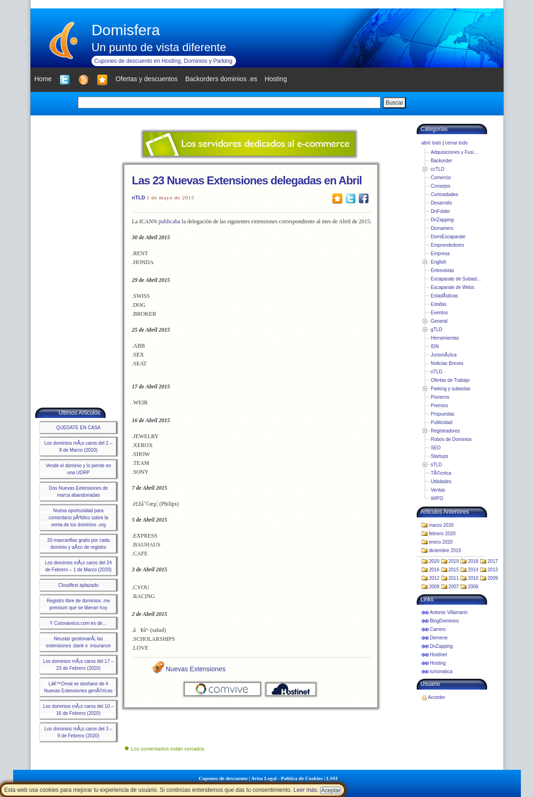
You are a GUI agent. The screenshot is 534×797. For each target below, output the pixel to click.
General (439, 321)
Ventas (438, 490)
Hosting (438, 663)
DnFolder (440, 211)
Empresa (440, 253)
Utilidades (441, 481)
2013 (493, 569)
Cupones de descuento (223, 778)
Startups (439, 456)
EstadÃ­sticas (444, 295)
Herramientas (445, 338)
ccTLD (437, 169)
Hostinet (438, 654)
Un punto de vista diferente (159, 47)
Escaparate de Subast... (456, 278)
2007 (454, 586)
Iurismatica (441, 671)
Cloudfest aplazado (78, 585)
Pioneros (440, 397)
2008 (434, 586)
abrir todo (431, 142)
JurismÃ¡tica (444, 354)
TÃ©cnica (441, 473)
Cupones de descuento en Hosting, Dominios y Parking (163, 61)
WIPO (437, 498)
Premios (439, 405)
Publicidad (441, 422)
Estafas (438, 304)
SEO (436, 447)
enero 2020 (441, 542)
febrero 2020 (442, 533)
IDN (435, 346)
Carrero (438, 629)
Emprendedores (447, 245)
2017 (493, 561)
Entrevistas (442, 270)
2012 (434, 578)
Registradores (445, 430)
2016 (434, 569)
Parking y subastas (451, 388)
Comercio (441, 177)
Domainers (442, 228)
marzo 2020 (441, 525)
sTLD (436, 464)
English (438, 262)
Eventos (439, 312)
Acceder (436, 697)
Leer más (305, 790)
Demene (439, 637)
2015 (454, 569)
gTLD (436, 329)
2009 (493, 578)
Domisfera (126, 30)
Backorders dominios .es (221, 79)
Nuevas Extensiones (196, 669)
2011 (454, 578)
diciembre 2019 (445, 550)
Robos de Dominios (451, 439)
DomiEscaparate (448, 236)
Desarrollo (441, 202)
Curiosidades (444, 194)
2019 (454, 561)
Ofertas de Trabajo (450, 380)
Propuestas (443, 414)
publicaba (170, 221)
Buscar (394, 102)
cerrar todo (456, 142)
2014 (473, 569)
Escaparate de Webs (452, 287)
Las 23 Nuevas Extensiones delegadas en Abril (247, 180)
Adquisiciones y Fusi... (454, 152)
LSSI (332, 778)
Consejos (440, 186)
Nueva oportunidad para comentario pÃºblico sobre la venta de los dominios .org (78, 517)
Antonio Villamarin (448, 612)
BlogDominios (444, 620)
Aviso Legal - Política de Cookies (287, 778)
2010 (473, 578)
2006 (473, 586)
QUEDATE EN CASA (78, 427)
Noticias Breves (447, 363)
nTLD (138, 197)
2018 (473, 561)
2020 (434, 561)
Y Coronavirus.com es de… (78, 623)
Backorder (441, 160)
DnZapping (442, 219)
